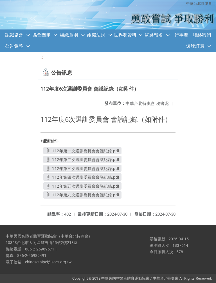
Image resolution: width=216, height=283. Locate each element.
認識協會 (14, 35)
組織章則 (69, 35)
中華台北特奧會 (199, 3)
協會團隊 (41, 35)
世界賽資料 (125, 35)
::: (41, 57)
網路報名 (154, 35)
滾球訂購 (195, 46)
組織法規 (96, 35)
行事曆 (181, 35)
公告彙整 (14, 46)
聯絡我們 (202, 35)
